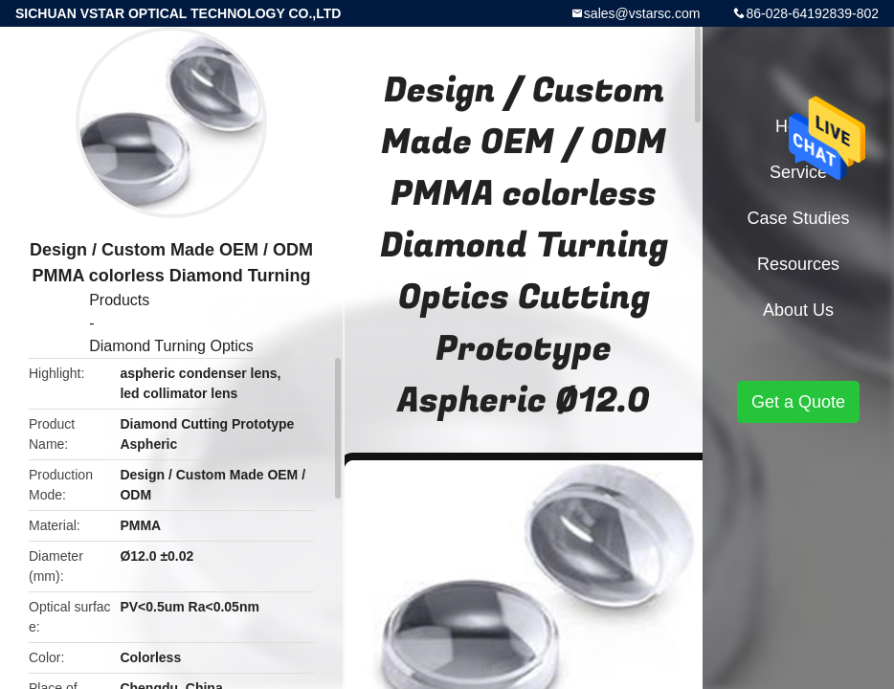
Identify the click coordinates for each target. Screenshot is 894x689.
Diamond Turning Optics (171, 346)
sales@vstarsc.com (642, 13)
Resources (798, 264)
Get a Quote (798, 401)
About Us (798, 310)
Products (119, 300)
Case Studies (798, 218)
